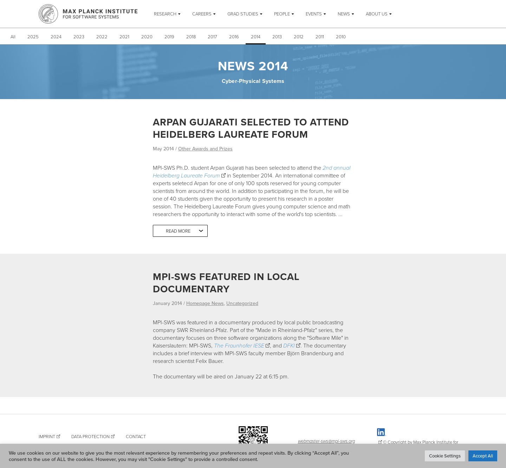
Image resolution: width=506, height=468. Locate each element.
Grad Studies (242, 14)
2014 (255, 36)
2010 (341, 36)
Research (165, 14)
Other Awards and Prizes (205, 148)
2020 (147, 36)
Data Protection (90, 436)
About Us (377, 14)
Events (314, 14)
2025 (33, 36)
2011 (320, 36)
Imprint (47, 436)
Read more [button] (178, 231)
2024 (56, 36)
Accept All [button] (483, 456)
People (282, 14)
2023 (78, 36)
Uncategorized (242, 303)
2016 (234, 36)
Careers (202, 14)
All (13, 36)
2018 (191, 36)
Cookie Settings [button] (445, 456)
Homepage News (205, 303)
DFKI (289, 345)
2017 (212, 36)
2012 (299, 36)
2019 (169, 36)
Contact (136, 436)
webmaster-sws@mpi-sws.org (326, 441)
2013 (277, 36)
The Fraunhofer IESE (239, 345)
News (344, 14)
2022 (102, 36)
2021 (124, 36)
